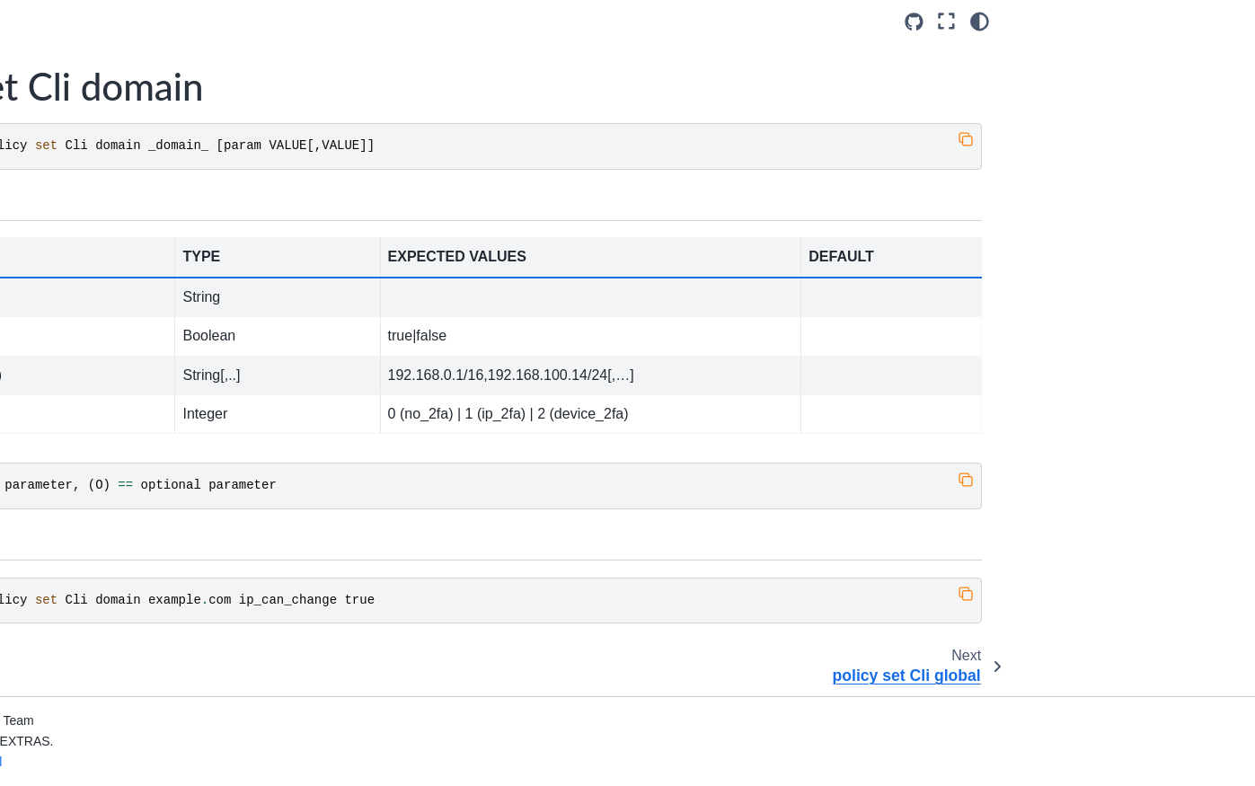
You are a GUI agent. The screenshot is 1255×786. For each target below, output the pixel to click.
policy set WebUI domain (123, 689)
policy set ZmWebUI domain (133, 746)
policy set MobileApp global (130, 489)
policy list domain (101, 118)
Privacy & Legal (307, 762)
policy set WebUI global (119, 718)
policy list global (97, 147)
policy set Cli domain (116, 175)
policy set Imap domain (118, 404)
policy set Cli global (107, 204)
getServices (85, 90)
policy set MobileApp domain (134, 461)
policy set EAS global (112, 375)
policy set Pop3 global (115, 546)
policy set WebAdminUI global (138, 660)
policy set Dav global (111, 261)
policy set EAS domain (116, 347)
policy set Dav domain (115, 232)
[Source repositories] (914, 22)
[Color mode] (979, 21)
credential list (90, 33)
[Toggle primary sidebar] (281, 21)
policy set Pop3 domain (119, 518)
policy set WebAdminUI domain (142, 632)
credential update (101, 61)
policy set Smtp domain (119, 575)
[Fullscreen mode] (946, 21)
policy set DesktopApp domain (139, 290)
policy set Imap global (114, 432)
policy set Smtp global (115, 603)
